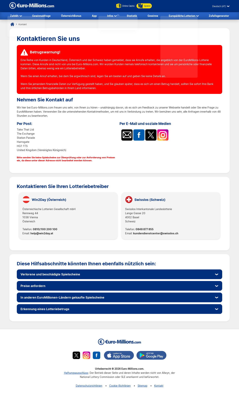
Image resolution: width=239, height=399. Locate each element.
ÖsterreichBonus (71, 16)
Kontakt (158, 386)
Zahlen (14, 16)
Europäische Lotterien (182, 16)
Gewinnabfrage (41, 16)
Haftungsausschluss (76, 373)
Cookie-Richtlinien (120, 386)
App (94, 16)
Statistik (132, 16)
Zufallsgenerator (219, 16)
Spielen (146, 6)
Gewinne (153, 16)
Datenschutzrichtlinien (89, 386)
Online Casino (124, 6)
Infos (110, 16)
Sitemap (142, 386)
